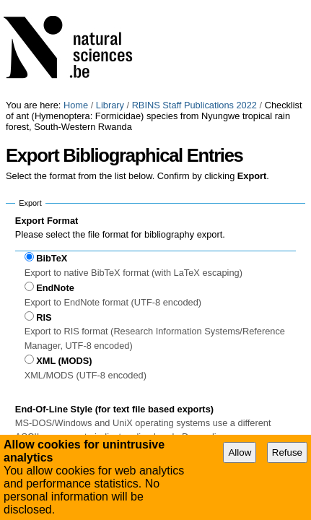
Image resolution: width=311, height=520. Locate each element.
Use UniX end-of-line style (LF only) (104, 394)
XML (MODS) (64, 261)
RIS (43, 217)
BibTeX (51, 158)
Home (75, 5)
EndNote (55, 188)
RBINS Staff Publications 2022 (194, 5)
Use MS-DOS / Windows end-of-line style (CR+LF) (135, 380)
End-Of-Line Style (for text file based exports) (114, 309)
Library (110, 5)
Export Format (46, 121)
